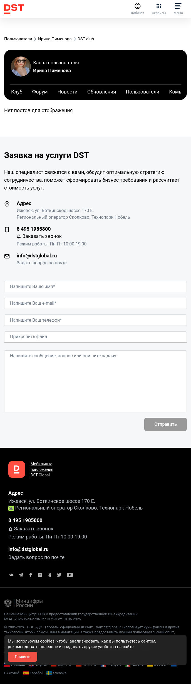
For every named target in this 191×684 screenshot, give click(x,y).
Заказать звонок (39, 236)
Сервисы (158, 9)
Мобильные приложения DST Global (42, 469)
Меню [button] (178, 9)
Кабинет (136, 9)
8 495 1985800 (34, 229)
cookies (47, 641)
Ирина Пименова (52, 70)
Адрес (24, 203)
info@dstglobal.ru (37, 256)
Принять (22, 657)
